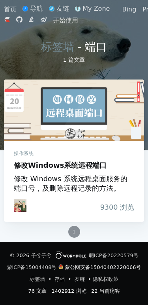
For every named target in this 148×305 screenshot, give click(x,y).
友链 (59, 8)
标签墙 (57, 46)
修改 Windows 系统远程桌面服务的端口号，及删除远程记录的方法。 (70, 183)
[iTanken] (20, 205)
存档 (60, 279)
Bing (129, 9)
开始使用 (65, 20)
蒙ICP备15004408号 (32, 267)
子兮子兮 (41, 255)
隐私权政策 (105, 279)
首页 (11, 9)
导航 (32, 8)
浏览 (115, 207)
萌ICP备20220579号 (114, 255)
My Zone (92, 8)
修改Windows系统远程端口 (74, 110)
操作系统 (24, 153)
